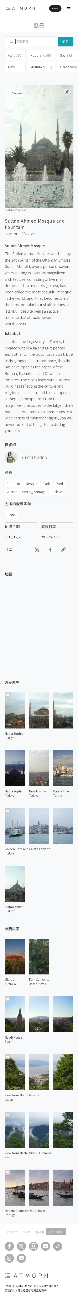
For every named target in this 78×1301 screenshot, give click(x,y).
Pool (59, 483)
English (12, 1232)
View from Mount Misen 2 (22, 1095)
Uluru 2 (10, 979)
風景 (39, 25)
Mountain (41, 66)
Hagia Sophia (14, 733)
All (15, 55)
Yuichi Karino (34, 457)
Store (55, 8)
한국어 (39, 1232)
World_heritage (34, 491)
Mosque (31, 483)
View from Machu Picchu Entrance (28, 1153)
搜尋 (65, 41)
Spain (8, 1041)
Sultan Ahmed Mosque (15, 907)
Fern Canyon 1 (39, 979)
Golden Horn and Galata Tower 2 (27, 849)
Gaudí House (13, 1037)
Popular (40, 55)
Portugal (10, 1215)
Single (11, 514)
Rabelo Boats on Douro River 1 (26, 1211)
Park (46, 483)
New (15, 66)
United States (37, 984)
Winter (11, 491)
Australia (10, 984)
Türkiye (28, 234)
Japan (9, 1099)
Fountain (13, 483)
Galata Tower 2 (63, 791)
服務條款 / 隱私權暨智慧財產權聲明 (26, 1290)
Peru (8, 1157)
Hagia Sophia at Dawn (15, 791)
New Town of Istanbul (39, 791)
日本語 (26, 1232)
